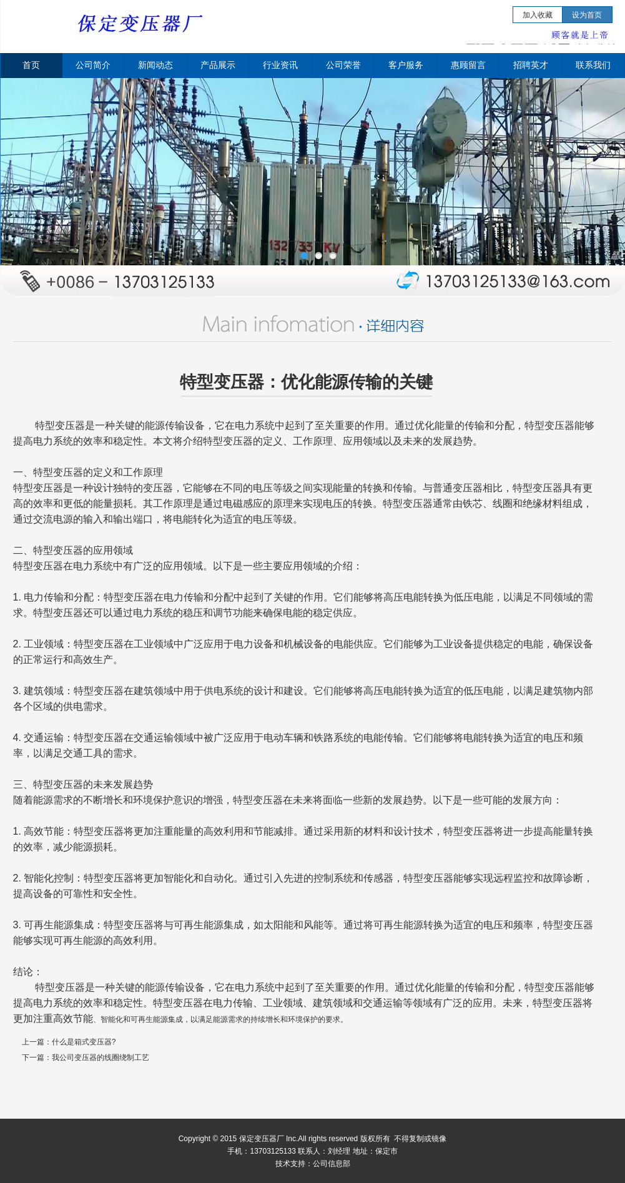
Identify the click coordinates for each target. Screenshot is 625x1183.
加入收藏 (538, 15)
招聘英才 (530, 65)
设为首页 (587, 15)
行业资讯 (280, 65)
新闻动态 (155, 65)
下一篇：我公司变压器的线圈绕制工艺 (85, 1057)
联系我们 (593, 65)
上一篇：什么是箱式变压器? (69, 1042)
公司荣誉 (343, 65)
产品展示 (217, 65)
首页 (31, 65)
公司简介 (93, 65)
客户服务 (405, 65)
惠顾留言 (468, 65)
